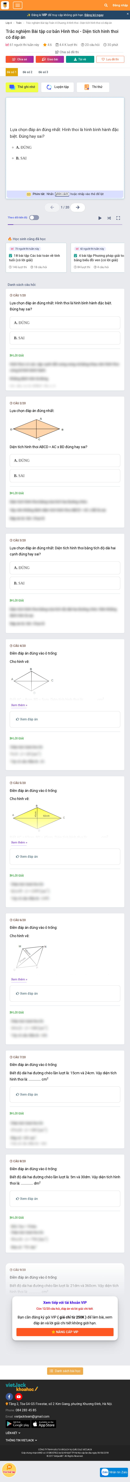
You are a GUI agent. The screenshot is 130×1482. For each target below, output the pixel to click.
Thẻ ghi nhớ (22, 87)
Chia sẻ (19, 59)
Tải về (80, 59)
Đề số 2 (27, 72)
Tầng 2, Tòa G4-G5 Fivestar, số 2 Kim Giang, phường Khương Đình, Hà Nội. (60, 1425)
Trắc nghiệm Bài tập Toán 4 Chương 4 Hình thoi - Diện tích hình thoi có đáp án (69, 23)
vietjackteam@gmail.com (31, 1437)
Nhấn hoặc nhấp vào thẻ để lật (65, 194)
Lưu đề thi (110, 59)
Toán (19, 23)
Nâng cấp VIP (65, 1353)
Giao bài (50, 59)
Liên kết (13, 1454)
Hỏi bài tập (9, 1469)
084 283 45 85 (26, 1431)
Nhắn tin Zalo (114, 1472)
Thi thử (92, 87)
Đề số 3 (43, 72)
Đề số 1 (11, 72)
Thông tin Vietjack (21, 1461)
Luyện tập (57, 87)
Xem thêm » (19, 711)
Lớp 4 (9, 23)
